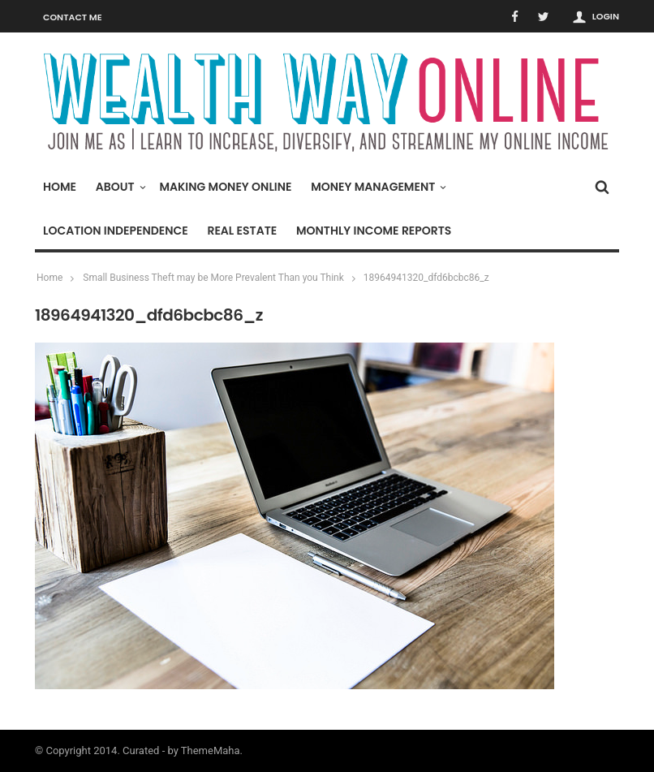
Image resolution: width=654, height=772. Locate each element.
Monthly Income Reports (373, 230)
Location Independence (115, 230)
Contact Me (72, 17)
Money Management (377, 187)
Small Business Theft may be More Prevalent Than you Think (213, 277)
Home (59, 187)
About (119, 187)
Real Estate (242, 230)
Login (605, 16)
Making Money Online (225, 187)
